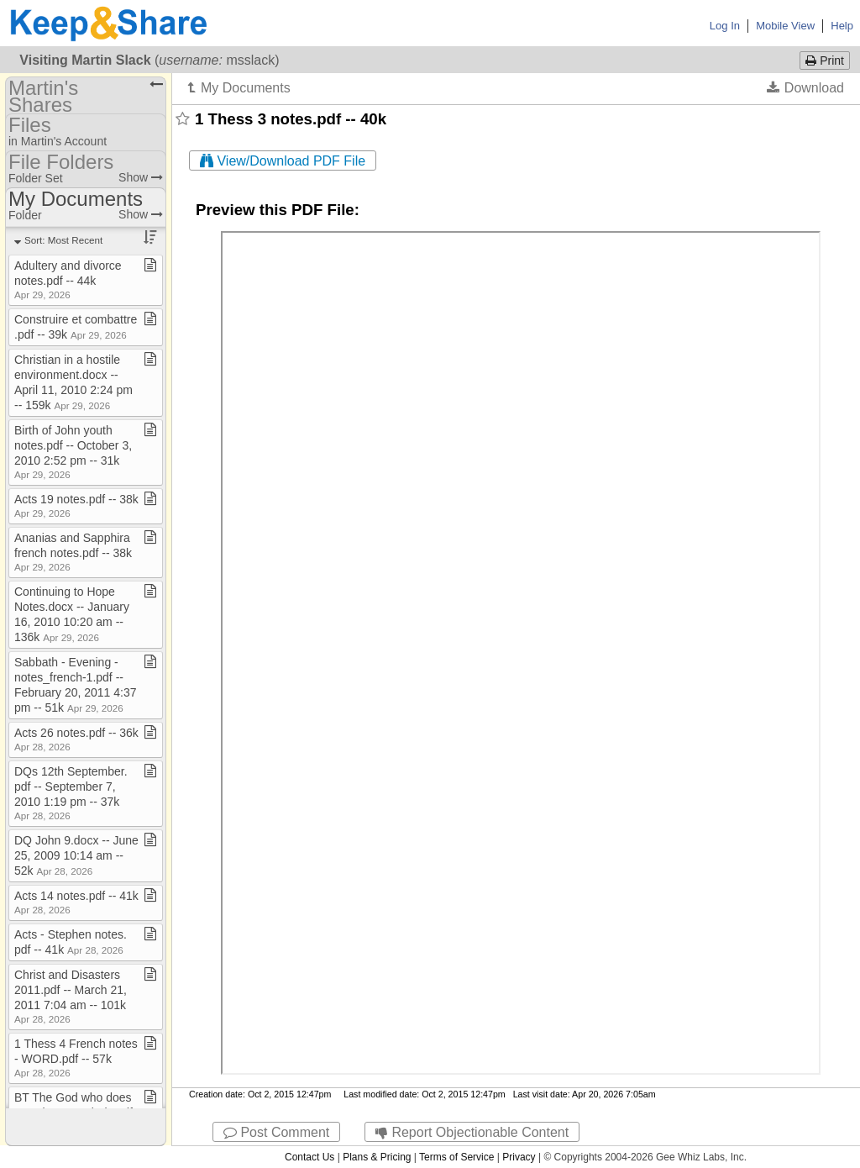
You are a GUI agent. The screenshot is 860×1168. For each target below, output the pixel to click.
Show (140, 177)
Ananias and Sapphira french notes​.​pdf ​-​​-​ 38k (73, 551)
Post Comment (276, 1132)
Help (842, 25)
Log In (725, 25)
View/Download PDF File (282, 161)
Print (824, 60)
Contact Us (309, 1157)
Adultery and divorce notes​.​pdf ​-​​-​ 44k (68, 279)
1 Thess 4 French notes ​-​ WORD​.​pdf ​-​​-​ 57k (76, 1057)
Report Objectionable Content (472, 1132)
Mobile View (785, 25)
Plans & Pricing (377, 1157)
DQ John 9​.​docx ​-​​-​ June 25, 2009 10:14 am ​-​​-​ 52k (76, 855)
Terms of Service (456, 1157)
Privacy (518, 1157)
